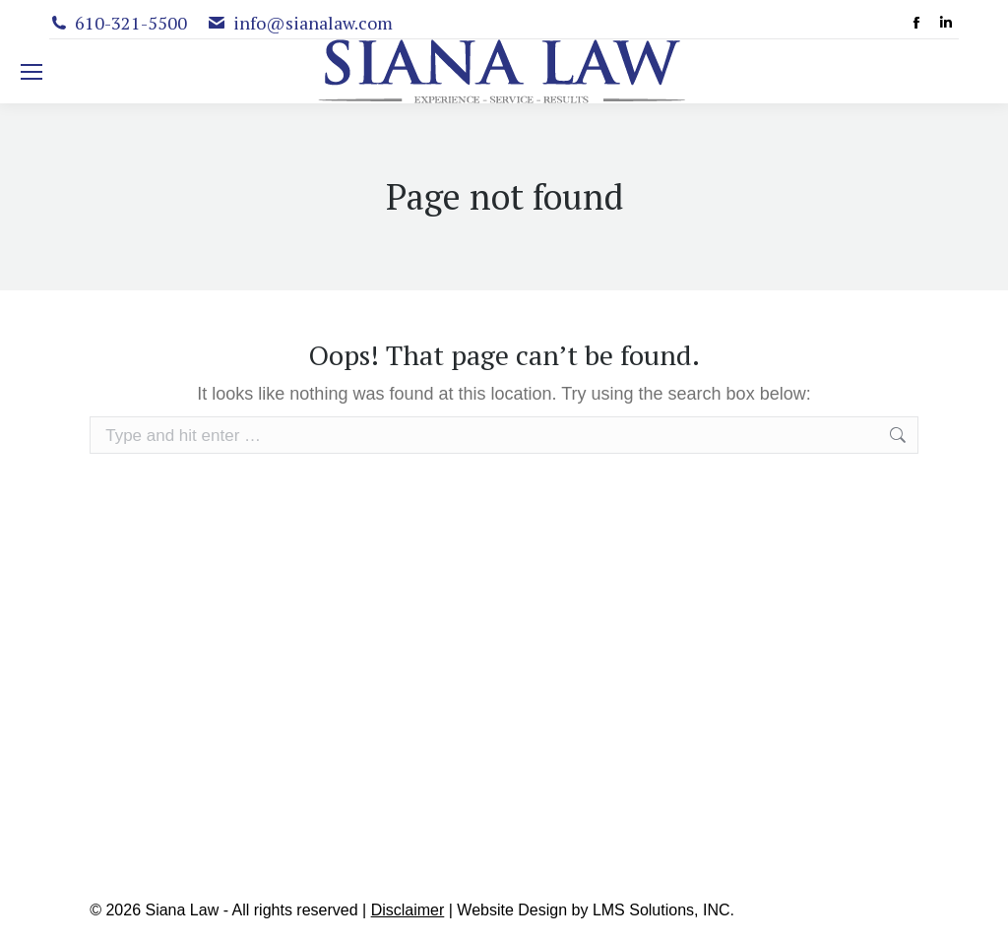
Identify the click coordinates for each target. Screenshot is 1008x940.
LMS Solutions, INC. (663, 910)
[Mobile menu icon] (31, 72)
